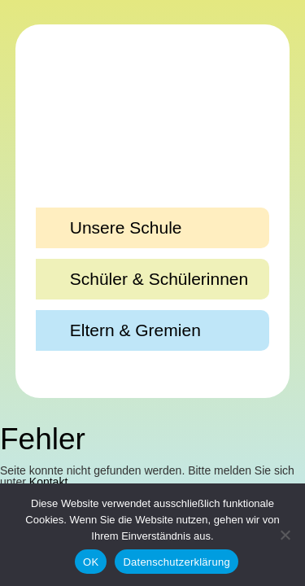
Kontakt (48, 481)
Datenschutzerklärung (176, 562)
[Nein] (285, 535)
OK (90, 562)
